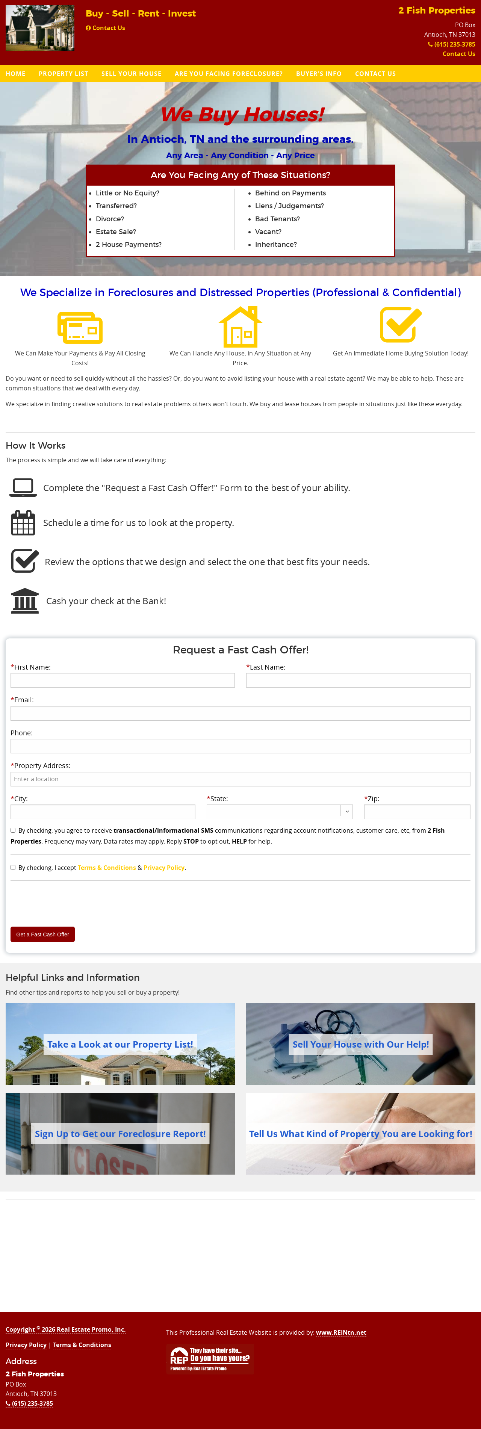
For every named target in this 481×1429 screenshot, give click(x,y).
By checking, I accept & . (102, 867)
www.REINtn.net (341, 1332)
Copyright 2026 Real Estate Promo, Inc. (66, 1329)
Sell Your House (131, 74)
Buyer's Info (319, 74)
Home (16, 74)
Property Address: (41, 765)
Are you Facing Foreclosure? (229, 74)
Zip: (372, 798)
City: (19, 798)
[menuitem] (16, 73)
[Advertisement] (240, 1259)
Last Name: (266, 666)
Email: (22, 699)
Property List (63, 74)
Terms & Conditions (107, 867)
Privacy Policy (164, 867)
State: (217, 798)
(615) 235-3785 (451, 44)
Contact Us (105, 28)
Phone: (22, 732)
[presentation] (240, 779)
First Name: (31, 666)
